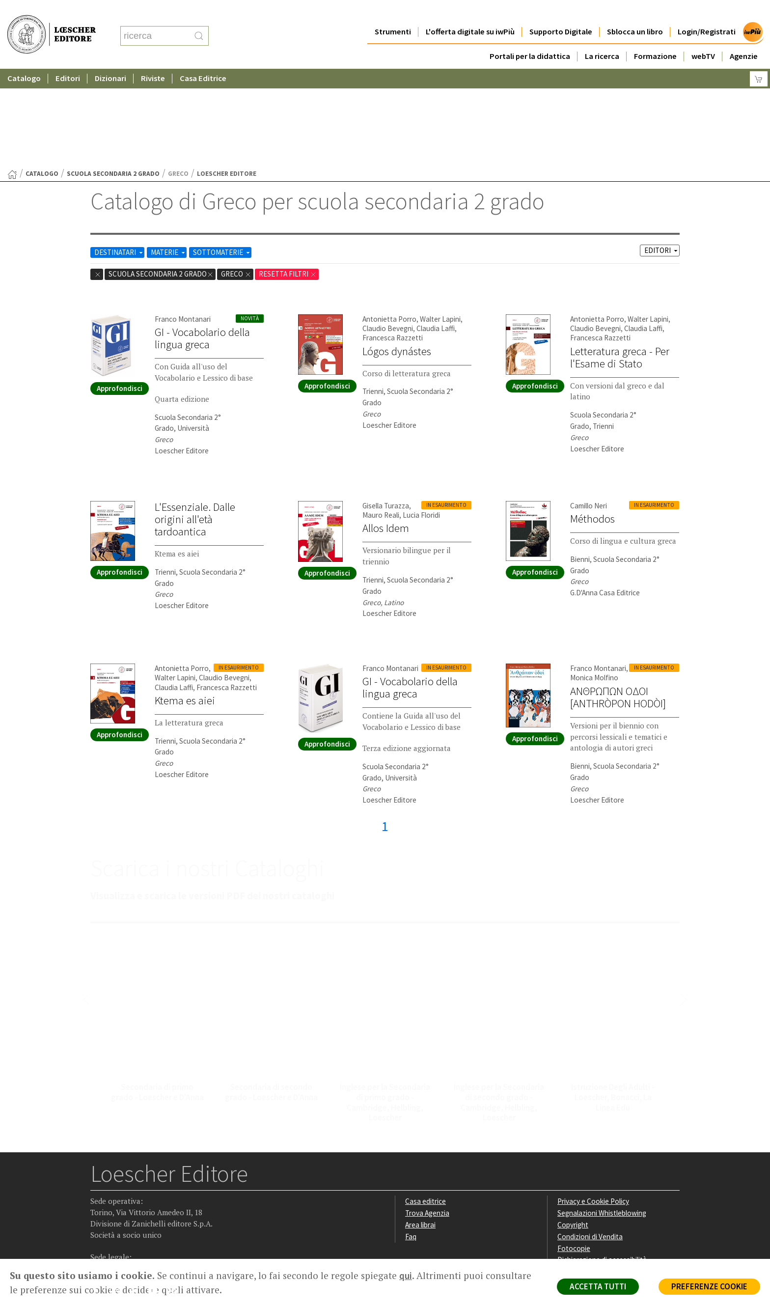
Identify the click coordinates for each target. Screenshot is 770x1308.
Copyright (572, 1129)
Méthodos (592, 423)
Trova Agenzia (427, 1117)
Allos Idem (385, 432)
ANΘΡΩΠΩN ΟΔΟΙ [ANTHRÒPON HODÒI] (618, 601)
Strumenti (393, 12)
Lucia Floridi (421, 419)
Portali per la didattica (530, 36)
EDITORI (661, 154)
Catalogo (24, 59)
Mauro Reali (380, 419)
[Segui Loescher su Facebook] (99, 1197)
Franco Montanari (183, 223)
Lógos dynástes (396, 255)
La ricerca (602, 36)
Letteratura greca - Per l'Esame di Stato (619, 262)
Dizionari (110, 59)
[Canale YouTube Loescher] (156, 1197)
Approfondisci (119, 292)
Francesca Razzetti (392, 242)
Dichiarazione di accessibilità (602, 1164)
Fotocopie (573, 1152)
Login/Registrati (707, 12)
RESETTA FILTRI (288, 178)
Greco (236, 178)
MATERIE (169, 156)
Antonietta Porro (389, 223)
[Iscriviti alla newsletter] (175, 1196)
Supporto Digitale (560, 12)
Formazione (655, 36)
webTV (703, 36)
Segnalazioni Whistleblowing (601, 1117)
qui (405, 1275)
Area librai (420, 1129)
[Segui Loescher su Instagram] (118, 1197)
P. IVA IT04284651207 (124, 1236)
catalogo (42, 78)
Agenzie (744, 36)
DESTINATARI (119, 156)
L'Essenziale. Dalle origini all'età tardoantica (195, 423)
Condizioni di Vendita (590, 1140)
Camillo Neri (588, 410)
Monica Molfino (594, 581)
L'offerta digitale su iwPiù (470, 12)
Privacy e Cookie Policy (593, 1105)
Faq (410, 1140)
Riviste (153, 59)
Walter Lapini (440, 223)
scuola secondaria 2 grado (113, 78)
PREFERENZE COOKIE (709, 1286)
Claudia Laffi (435, 232)
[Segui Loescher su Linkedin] (137, 1197)
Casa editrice (425, 1105)
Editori (67, 59)
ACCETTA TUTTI (598, 1286)
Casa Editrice (203, 59)
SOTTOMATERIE (222, 156)
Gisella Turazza (385, 410)
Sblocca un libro (635, 12)
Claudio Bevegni (387, 232)
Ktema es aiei (185, 605)
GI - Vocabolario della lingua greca (202, 242)
